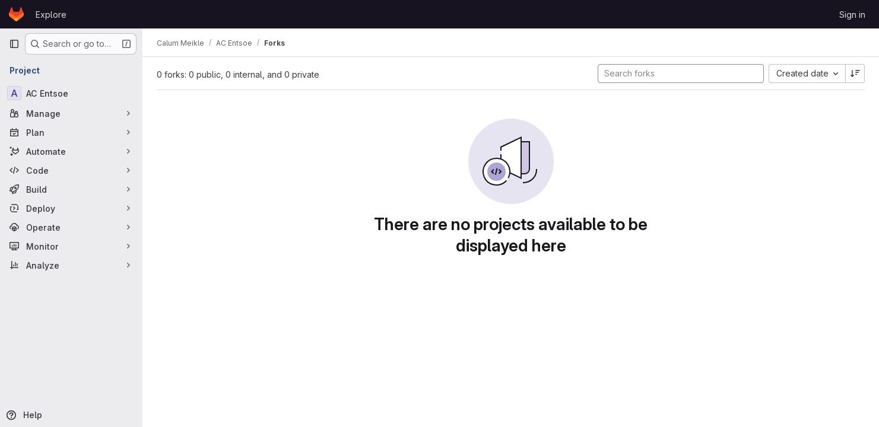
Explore (51, 14)
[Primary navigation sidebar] (14, 43)
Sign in (852, 14)
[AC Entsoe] (71, 93)
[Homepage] (16, 14)
